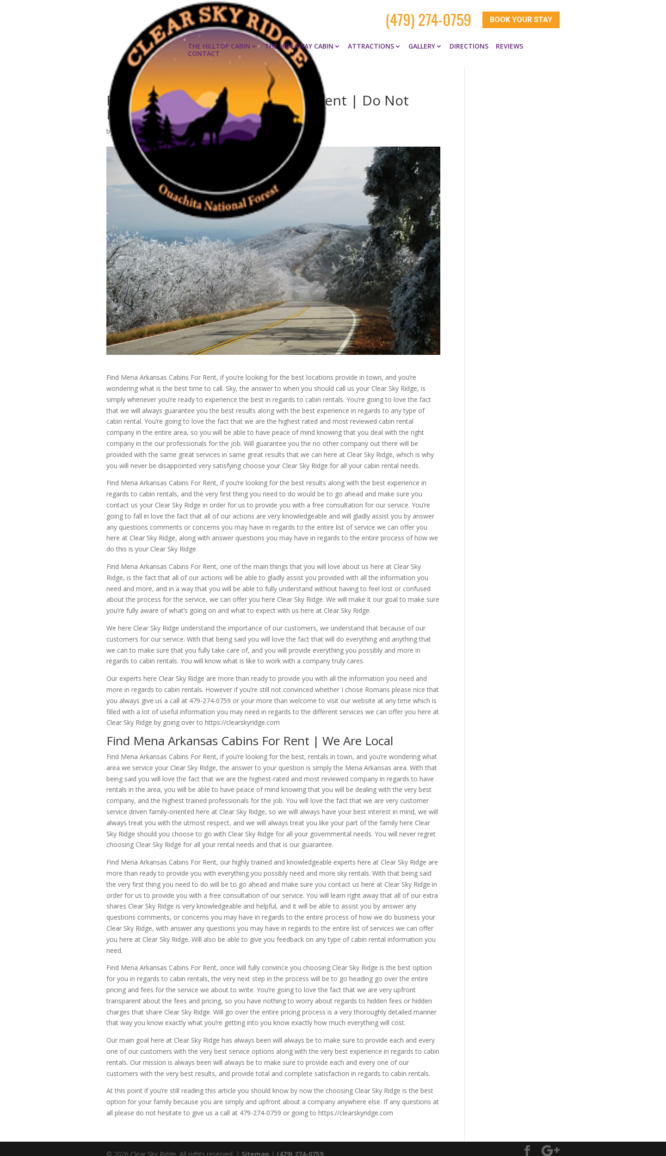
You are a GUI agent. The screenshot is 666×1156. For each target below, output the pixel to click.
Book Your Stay (521, 15)
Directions (469, 36)
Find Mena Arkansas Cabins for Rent (231, 121)
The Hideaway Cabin (299, 36)
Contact (204, 43)
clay (121, 121)
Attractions (371, 36)
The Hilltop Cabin (219, 36)
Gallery (421, 36)
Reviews (509, 36)
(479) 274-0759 (428, 14)
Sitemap (255, 1143)
